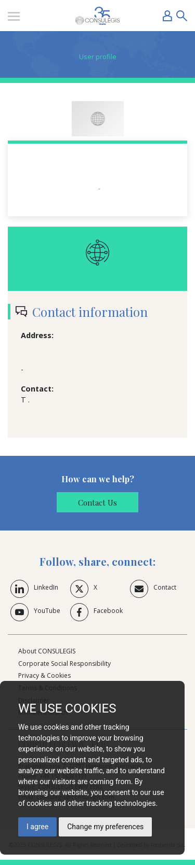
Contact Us (97, 502)
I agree (37, 826)
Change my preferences (105, 826)
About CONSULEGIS (46, 651)
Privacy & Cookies (44, 675)
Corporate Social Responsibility (64, 663)
